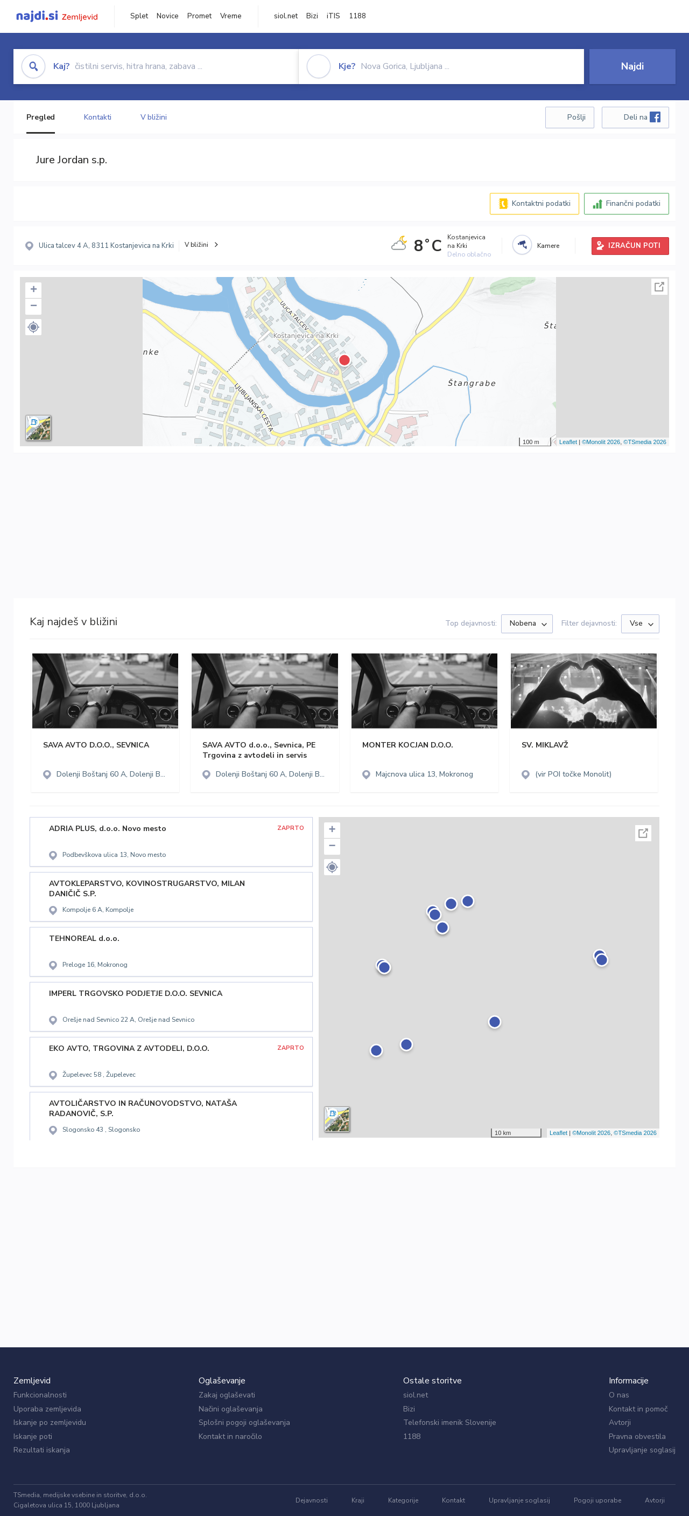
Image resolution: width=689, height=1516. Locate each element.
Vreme (231, 16)
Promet (199, 16)
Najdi (632, 66)
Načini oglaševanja (231, 1409)
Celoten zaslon (659, 287)
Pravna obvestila (637, 1436)
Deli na (642, 117)
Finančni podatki (633, 203)
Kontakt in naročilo (230, 1436)
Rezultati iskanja (41, 1450)
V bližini (153, 117)
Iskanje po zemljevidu (49, 1422)
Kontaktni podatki (541, 203)
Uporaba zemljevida (47, 1409)
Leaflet (568, 442)
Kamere (548, 245)
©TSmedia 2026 (644, 442)
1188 (357, 16)
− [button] (33, 307)
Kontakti (97, 117)
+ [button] (33, 290)
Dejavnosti (312, 1500)
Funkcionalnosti (40, 1395)
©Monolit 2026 (601, 442)
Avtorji (620, 1422)
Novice (168, 16)
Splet (139, 16)
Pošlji (576, 117)
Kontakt (453, 1500)
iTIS (333, 16)
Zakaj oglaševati (227, 1395)
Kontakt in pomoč (638, 1409)
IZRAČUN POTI (634, 246)
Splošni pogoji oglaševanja (244, 1422)
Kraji (357, 1500)
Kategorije (403, 1500)
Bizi (312, 16)
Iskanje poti (32, 1436)
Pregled (40, 117)
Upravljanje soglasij (642, 1450)
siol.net (286, 16)
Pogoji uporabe (597, 1500)
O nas (619, 1395)
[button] (33, 327)
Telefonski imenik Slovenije (449, 1422)
